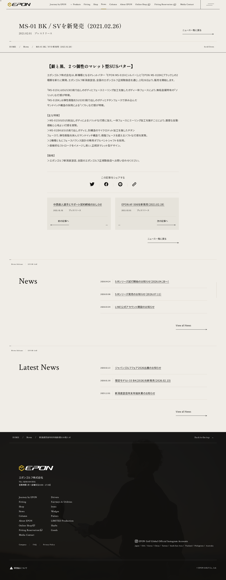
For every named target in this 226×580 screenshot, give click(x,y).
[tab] (75, 4)
